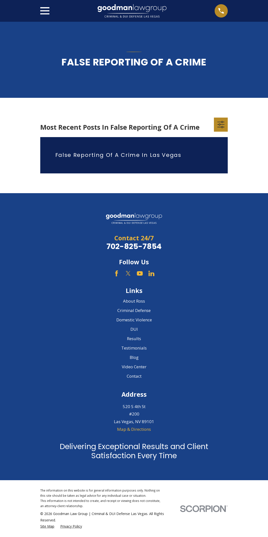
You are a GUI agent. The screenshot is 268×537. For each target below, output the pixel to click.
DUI (134, 329)
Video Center (134, 367)
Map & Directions (134, 429)
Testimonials (134, 348)
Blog (134, 357)
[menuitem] (47, 526)
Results (134, 338)
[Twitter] (128, 273)
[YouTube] (140, 273)
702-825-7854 (134, 246)
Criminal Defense (134, 310)
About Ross (134, 301)
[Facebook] (117, 273)
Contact (134, 376)
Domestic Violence (134, 320)
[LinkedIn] (151, 273)
